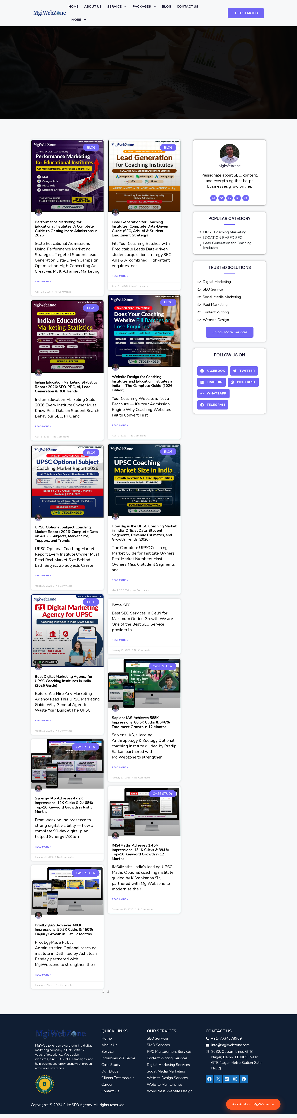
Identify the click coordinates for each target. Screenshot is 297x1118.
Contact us (187, 6)
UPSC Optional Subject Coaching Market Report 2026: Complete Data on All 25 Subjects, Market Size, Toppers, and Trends (66, 534)
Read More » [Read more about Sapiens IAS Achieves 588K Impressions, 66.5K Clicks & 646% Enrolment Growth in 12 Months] (120, 767)
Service (117, 6)
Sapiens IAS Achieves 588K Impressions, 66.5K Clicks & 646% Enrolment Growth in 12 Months (141, 722)
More (79, 19)
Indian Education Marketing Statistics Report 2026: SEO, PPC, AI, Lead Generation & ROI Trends (66, 387)
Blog (166, 6)
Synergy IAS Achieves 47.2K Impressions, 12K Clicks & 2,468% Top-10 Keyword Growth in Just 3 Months (64, 805)
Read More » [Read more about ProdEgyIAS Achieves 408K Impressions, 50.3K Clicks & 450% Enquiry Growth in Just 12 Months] (43, 974)
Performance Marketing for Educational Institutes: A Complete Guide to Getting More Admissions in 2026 (66, 229)
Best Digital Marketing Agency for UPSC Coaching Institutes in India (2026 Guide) (63, 681)
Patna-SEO (121, 605)
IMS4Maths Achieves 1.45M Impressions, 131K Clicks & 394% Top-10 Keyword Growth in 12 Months (140, 852)
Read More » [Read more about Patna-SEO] (120, 640)
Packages (144, 6)
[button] (212, 371)
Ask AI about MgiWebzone (253, 1104)
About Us (93, 6)
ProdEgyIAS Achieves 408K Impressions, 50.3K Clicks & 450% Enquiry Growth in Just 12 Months (64, 930)
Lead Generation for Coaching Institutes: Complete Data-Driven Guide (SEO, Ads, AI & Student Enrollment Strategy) (140, 229)
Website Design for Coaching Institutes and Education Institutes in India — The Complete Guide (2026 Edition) (142, 383)
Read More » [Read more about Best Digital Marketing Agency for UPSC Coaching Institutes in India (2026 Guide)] (43, 720)
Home (73, 6)
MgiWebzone (230, 165)
